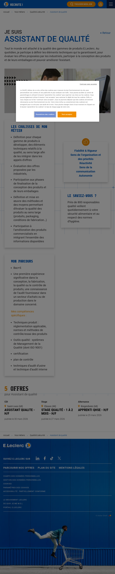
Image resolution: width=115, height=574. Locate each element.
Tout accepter (67, 114)
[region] (57, 101)
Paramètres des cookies (45, 114)
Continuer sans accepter (88, 84)
